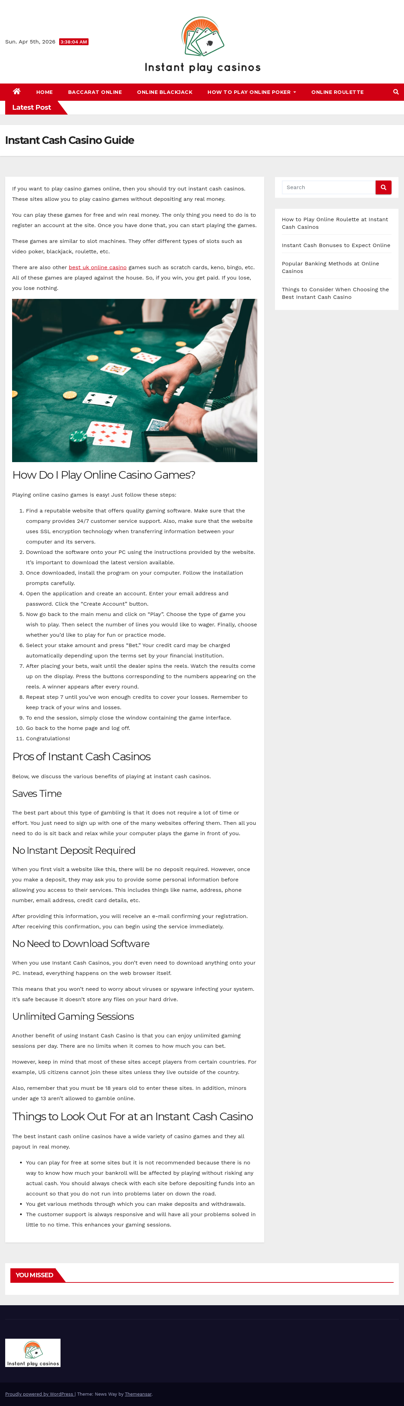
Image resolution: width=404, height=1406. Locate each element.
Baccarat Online (95, 92)
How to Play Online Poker (252, 92)
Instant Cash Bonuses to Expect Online (336, 245)
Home (44, 92)
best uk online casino (98, 267)
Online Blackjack (164, 92)
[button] (396, 92)
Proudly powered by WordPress (40, 1394)
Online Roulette (337, 92)
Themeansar (138, 1394)
